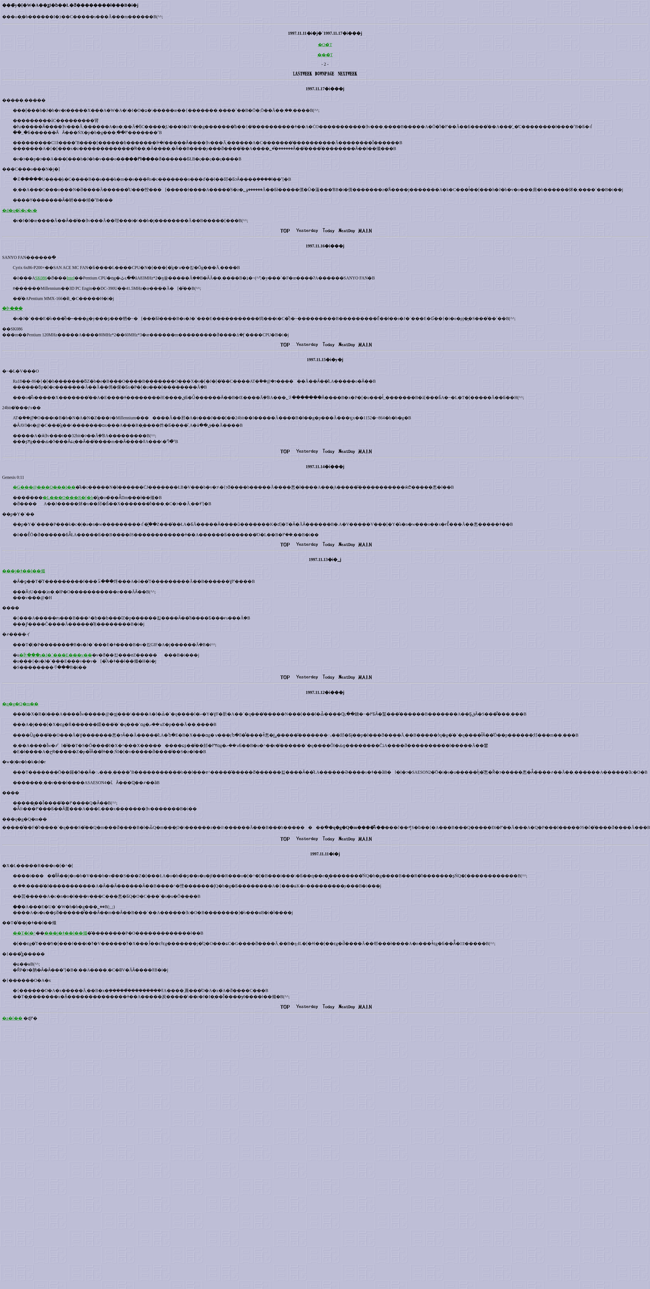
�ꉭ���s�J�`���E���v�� (55, 655)
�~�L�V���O (20, 371)
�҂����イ (16, 634)
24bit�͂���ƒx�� (21, 407)
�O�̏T (325, 44)
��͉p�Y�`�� (18, 514)
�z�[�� (12, 1018)
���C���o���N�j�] (31, 169)
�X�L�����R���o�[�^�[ (37, 865)
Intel (70, 278)
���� (10, 608)
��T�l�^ (24, 933)
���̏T (325, 55)
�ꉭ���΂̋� (12, 308)
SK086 (41, 278)
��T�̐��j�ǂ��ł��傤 (29, 922)
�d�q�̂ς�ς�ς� (19, 210)
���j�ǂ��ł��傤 (23, 571)
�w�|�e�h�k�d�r (24, 762)
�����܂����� (24, 100)
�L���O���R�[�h (68, 497)
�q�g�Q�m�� (20, 704)
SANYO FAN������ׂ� (29, 257)
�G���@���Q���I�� (44, 487)
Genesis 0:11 (13, 477)
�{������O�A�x (26, 980)
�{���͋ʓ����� (23, 954)
